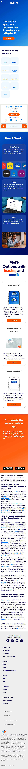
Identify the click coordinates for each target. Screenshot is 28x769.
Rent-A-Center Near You (9, 656)
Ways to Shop (6, 650)
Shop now (8, 38)
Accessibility (6, 686)
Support (5, 667)
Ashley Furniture (5, 498)
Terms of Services (8, 711)
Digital (4, 692)
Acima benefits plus (8, 697)
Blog (4, 681)
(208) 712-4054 (14, 111)
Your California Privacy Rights (10, 720)
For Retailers (6, 653)
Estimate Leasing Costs (14, 117)
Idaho (14, 636)
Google (20, 468)
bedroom (13, 503)
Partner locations (7, 700)
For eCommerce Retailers (9, 670)
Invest (4, 678)
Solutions (5, 689)
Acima (16, 491)
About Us (5, 661)
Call (16, 120)
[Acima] (14, 3)
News (4, 664)
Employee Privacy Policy (9, 724)
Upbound (5, 703)
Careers (5, 675)
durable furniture (14, 531)
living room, (19, 503)
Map (6, 120)
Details (11, 120)
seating (11, 564)
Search (21, 120)
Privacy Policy (7, 715)
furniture (10, 499)
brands (5, 496)
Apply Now (14, 114)
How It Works (6, 647)
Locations (10, 636)
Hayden (18, 636)
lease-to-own (4, 542)
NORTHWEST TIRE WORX (14, 107)
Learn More (14, 320)
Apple (8, 468)
